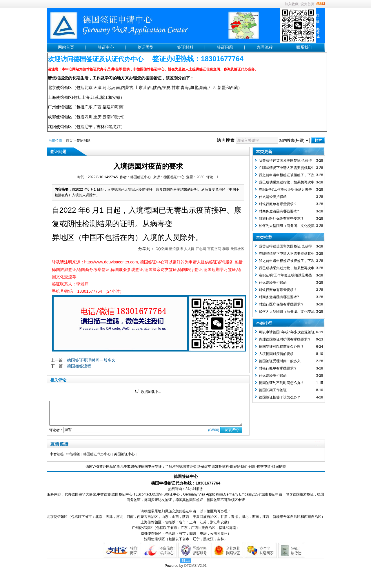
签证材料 (185, 47)
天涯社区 (237, 249)
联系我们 (304, 47)
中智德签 (73, 454)
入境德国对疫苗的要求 (276, 354)
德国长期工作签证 (273, 390)
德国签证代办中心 (97, 454)
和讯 (225, 249)
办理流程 (265, 47)
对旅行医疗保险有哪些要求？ (281, 218)
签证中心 (106, 47)
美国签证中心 (124, 454)
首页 (69, 141)
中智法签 (57, 454)
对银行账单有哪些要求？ (278, 204)
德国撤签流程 (79, 366)
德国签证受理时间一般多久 (91, 360)
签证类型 (145, 47)
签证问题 (225, 47)
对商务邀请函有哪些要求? (279, 211)
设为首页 (307, 4)
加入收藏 (292, 4)
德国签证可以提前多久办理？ (281, 347)
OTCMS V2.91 (195, 566)
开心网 (201, 249)
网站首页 (66, 47)
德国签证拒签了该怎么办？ (280, 397)
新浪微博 (176, 249)
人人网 (189, 249)
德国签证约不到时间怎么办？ (281, 383)
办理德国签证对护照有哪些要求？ (285, 339)
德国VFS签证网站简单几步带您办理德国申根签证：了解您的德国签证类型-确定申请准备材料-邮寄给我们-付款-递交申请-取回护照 (186, 467)
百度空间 (214, 249)
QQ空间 (161, 249)
